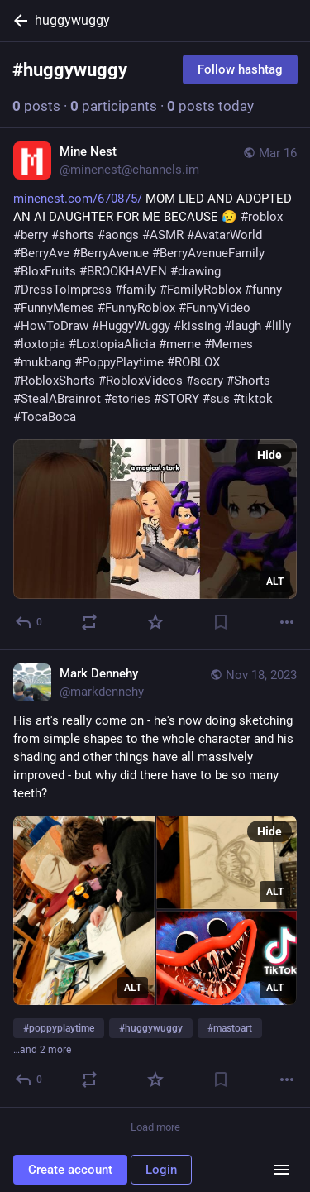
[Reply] (29, 622)
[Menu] (282, 1169)
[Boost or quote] (89, 622)
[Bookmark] (221, 622)
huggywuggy (72, 20)
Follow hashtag (240, 69)
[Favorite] (155, 622)
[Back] (17, 20)
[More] (287, 622)
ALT (275, 581)
